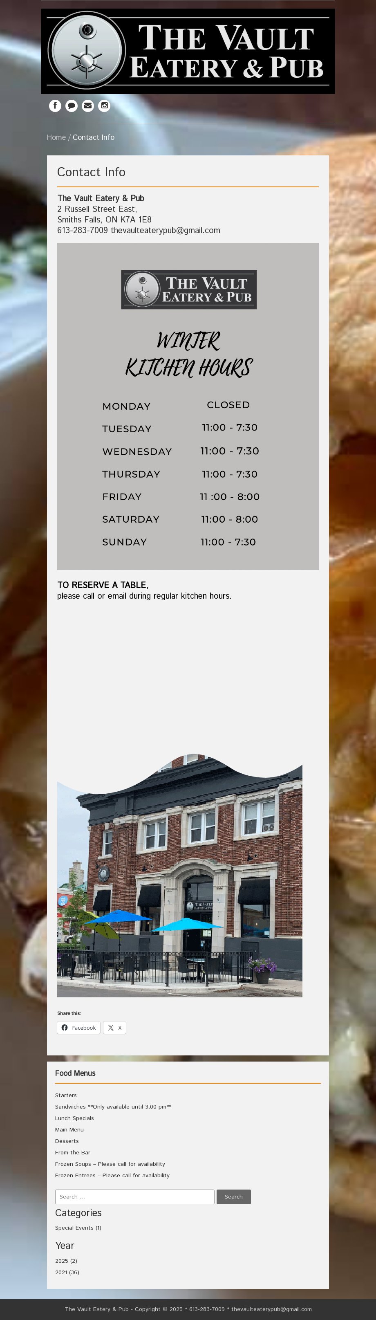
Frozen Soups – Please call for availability (110, 1164)
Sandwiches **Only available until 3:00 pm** (113, 1107)
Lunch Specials (74, 1118)
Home (56, 137)
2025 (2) (66, 1261)
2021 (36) (67, 1272)
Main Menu (69, 1130)
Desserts (67, 1141)
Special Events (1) (78, 1228)
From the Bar (72, 1153)
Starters (66, 1095)
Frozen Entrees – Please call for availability (112, 1176)
